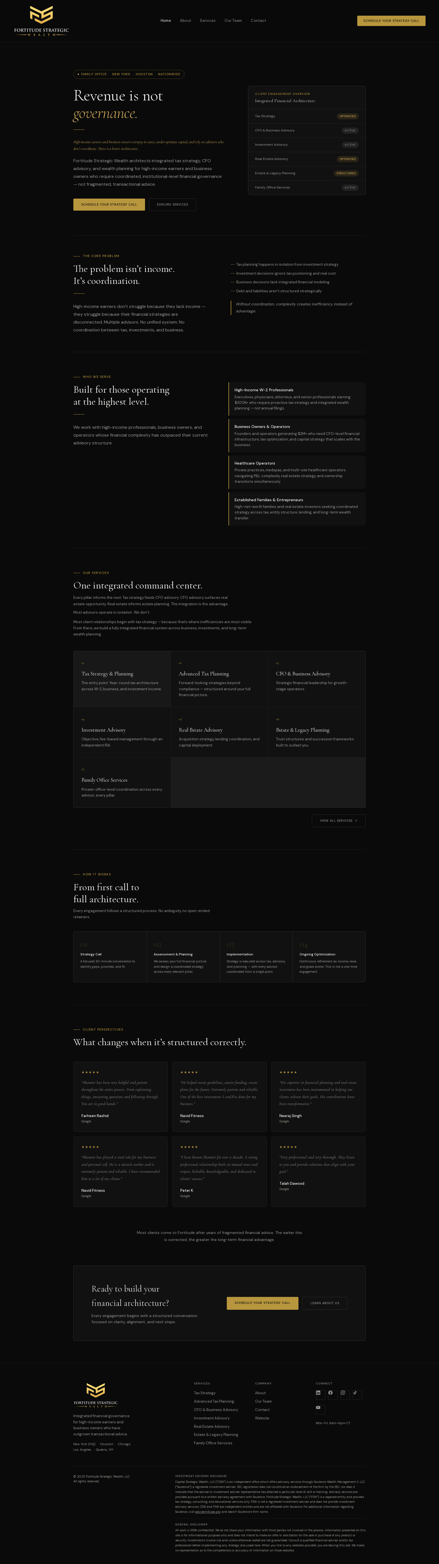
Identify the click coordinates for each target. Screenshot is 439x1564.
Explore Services (172, 204)
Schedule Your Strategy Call (391, 21)
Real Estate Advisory (212, 1426)
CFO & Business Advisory (216, 1409)
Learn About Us (324, 1303)
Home (166, 20)
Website (262, 1418)
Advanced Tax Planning (214, 1401)
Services (208, 20)
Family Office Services (213, 1443)
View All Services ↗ (339, 821)
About (185, 20)
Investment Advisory (212, 1418)
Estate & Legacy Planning (216, 1434)
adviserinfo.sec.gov (208, 1512)
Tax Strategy (205, 1393)
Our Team (233, 20)
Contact (258, 20)
